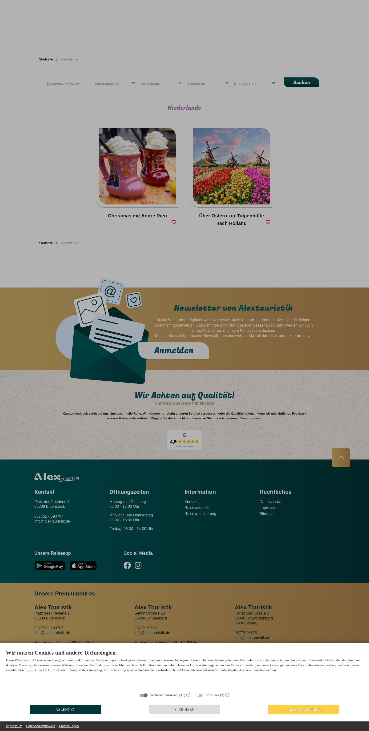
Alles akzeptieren (303, 709)
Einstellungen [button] (69, 726)
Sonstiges (212, 695)
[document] (184, 669)
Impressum (14, 726)
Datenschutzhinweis (40, 726)
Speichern (184, 709)
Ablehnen (66, 709)
